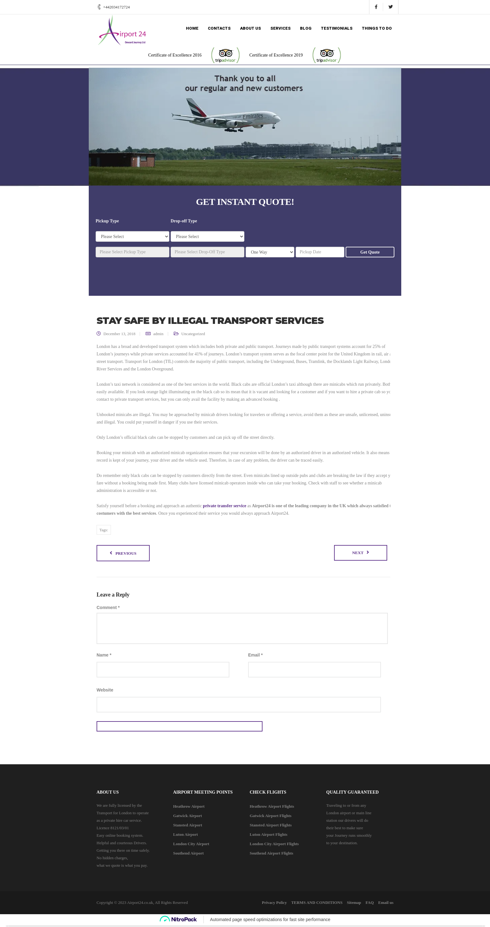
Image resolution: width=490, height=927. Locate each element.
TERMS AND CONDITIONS (308, 904)
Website (105, 691)
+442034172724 (116, 7)
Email (255, 656)
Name (104, 656)
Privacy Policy (262, 904)
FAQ (366, 904)
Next (357, 554)
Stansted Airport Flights (271, 827)
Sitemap (348, 904)
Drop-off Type (184, 221)
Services (280, 28)
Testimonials (336, 28)
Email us (385, 904)
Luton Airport (185, 836)
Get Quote (370, 252)
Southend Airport (188, 855)
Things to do (377, 28)
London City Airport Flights (274, 845)
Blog (306, 28)
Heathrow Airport (189, 808)
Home (192, 28)
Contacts (219, 28)
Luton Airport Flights (269, 836)
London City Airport (191, 845)
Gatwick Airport (187, 817)
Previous (125, 554)
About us (250, 28)
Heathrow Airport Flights (272, 808)
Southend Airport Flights (271, 855)
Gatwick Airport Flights (271, 817)
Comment (108, 608)
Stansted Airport (187, 827)
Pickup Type (107, 221)
